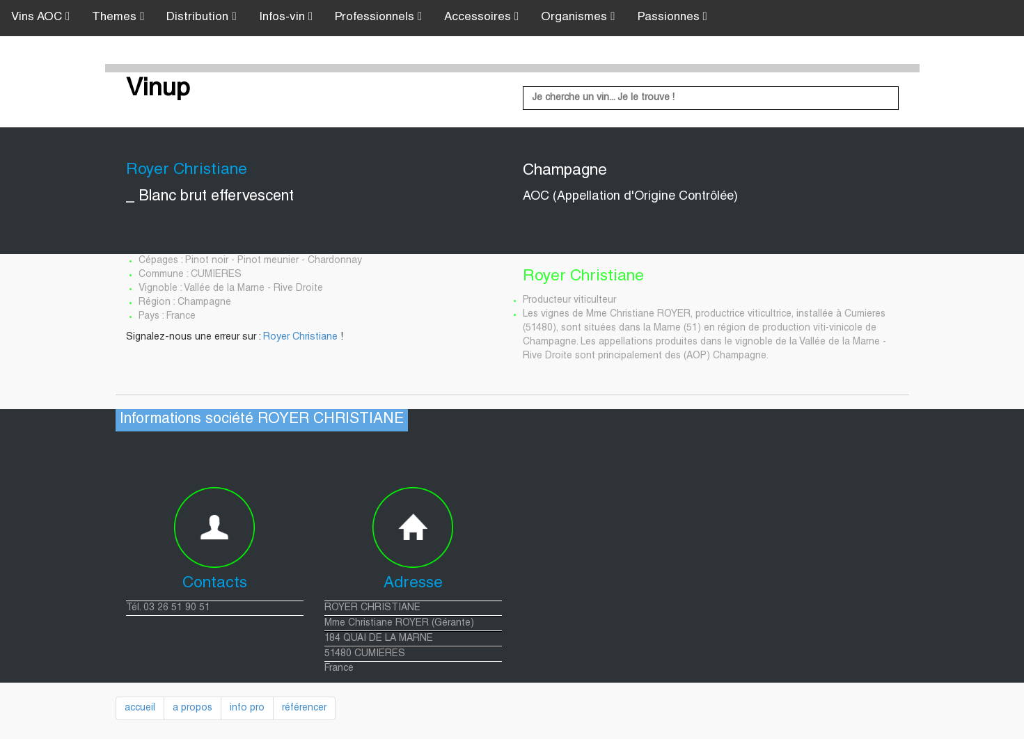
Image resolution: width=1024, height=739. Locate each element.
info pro (247, 708)
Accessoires (481, 17)
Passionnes (672, 17)
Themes (118, 17)
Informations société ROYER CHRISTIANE (262, 420)
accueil (140, 708)
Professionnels (378, 17)
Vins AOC (40, 17)
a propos (192, 708)
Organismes (578, 17)
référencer (304, 708)
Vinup (158, 89)
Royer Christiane (300, 337)
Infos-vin (286, 17)
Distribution (201, 17)
